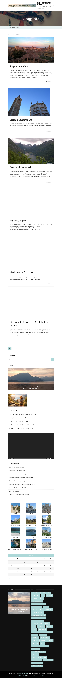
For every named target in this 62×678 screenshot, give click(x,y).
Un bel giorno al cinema (14, 498)
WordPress (34, 675)
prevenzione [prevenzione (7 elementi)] (43, 634)
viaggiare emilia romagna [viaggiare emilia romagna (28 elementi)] (39, 657)
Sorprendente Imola (20, 66)
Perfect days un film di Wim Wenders (17, 470)
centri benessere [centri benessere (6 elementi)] (37, 606)
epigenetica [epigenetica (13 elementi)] (36, 618)
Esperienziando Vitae (44, 4)
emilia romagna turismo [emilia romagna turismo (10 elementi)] (39, 615)
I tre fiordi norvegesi (21, 167)
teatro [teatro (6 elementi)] (46, 646)
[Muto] (50, 459)
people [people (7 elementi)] (49, 632)
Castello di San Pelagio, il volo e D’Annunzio (21, 425)
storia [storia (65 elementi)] (42, 643)
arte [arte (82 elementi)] (43, 595)
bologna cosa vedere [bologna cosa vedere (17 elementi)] (38, 598)
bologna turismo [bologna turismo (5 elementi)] (37, 601)
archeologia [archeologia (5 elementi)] (36, 595)
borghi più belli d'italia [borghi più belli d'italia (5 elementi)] (39, 604)
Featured (24, 386)
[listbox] (31, 379)
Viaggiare (37, 386)
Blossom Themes (22, 675)
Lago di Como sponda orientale (31, 388)
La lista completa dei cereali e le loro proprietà (22, 414)
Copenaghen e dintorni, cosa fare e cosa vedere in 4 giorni (25, 417)
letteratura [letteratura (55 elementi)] (41, 626)
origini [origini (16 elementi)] (43, 632)
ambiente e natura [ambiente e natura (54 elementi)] (44, 592)
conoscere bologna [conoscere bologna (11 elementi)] (37, 612)
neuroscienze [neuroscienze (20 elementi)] (42, 629)
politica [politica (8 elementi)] (35, 634)
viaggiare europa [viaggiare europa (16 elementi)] (37, 660)
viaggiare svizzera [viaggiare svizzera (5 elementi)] (37, 662)
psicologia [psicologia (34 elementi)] (35, 637)
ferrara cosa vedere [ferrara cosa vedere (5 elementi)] (38, 620)
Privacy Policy (41, 675)
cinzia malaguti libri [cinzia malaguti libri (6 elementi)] (38, 609)
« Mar (9, 579)
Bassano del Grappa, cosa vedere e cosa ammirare (21, 477)
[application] (31, 446)
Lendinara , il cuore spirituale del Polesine (20, 428)
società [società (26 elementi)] (50, 640)
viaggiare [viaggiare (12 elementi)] (35, 654)
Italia (28, 386)
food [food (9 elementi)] (34, 626)
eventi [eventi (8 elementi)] (43, 618)
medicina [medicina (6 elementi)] (49, 626)
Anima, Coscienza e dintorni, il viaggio (18, 474)
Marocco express (19, 220)
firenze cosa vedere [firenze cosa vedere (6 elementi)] (37, 623)
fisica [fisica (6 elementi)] (46, 623)
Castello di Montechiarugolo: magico (19, 421)
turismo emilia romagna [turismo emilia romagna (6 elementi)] (39, 651)
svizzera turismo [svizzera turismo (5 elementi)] (37, 646)
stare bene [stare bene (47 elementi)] (35, 643)
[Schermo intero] (52, 459)
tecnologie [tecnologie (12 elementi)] (35, 648)
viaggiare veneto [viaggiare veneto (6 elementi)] (37, 665)
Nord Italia (32, 386)
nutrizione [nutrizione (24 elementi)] (35, 632)
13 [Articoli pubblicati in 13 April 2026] (11, 568)
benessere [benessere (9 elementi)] (49, 595)
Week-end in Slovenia (22, 272)
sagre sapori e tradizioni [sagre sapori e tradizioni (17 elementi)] (39, 640)
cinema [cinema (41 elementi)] (46, 606)
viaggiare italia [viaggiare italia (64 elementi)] (48, 660)
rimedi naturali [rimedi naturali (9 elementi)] (45, 637)
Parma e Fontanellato (21, 120)
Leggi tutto (49, 81)
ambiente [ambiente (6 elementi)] (35, 592)
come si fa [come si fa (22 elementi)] (48, 609)
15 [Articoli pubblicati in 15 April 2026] (24, 568)
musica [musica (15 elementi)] (34, 629)
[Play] (9, 459)
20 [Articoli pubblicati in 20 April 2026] (11, 571)
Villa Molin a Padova (14, 491)
